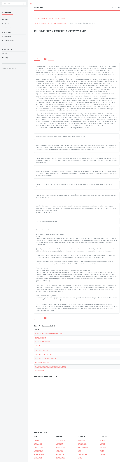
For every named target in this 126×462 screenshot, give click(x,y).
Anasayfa (36, 440)
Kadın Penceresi (60, 440)
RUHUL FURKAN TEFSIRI (42, 342)
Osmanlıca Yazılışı (83, 447)
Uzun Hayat (59, 443)
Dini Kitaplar (6, 28)
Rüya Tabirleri (82, 440)
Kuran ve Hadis (38, 447)
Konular (51, 18)
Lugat (79, 450)
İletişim (63, 18)
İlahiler (80, 457)
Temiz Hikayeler (60, 447)
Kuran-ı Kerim (38, 443)
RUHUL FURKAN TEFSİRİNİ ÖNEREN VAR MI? (48, 333)
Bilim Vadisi (59, 450)
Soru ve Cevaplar (39, 454)
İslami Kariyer (38, 457)
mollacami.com (12, 68)
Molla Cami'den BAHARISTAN (43, 354)
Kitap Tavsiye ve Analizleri (60, 23)
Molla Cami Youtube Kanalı (45, 377)
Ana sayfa (37, 23)
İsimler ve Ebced (82, 443)
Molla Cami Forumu (46, 23)
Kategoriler (44, 18)
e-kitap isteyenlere (40, 337)
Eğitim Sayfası (60, 454)
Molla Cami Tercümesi (41, 350)
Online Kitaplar (38, 450)
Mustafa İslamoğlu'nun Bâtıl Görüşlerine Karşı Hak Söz (50, 366)
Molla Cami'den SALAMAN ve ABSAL (45, 358)
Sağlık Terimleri (82, 454)
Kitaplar (57, 18)
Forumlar (102, 440)
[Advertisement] (57, 46)
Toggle (31, 3)
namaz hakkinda (39, 371)
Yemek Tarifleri (60, 457)
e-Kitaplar (38, 346)
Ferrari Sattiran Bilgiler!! (42, 362)
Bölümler (36, 18)
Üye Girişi (102, 454)
